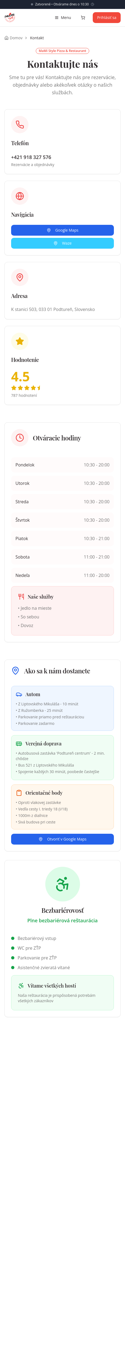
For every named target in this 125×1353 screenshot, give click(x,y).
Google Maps (62, 230)
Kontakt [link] (37, 37)
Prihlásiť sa (106, 17)
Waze (62, 243)
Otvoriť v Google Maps (62, 839)
